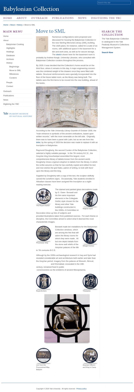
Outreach (39, 18)
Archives (10, 59)
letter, (38, 142)
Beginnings (14, 66)
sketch (59, 54)
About (22, 18)
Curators (13, 78)
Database (10, 55)
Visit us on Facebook (103, 387)
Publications (63, 18)
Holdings (10, 52)
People (9, 82)
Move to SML (15, 70)
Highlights (10, 48)
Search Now (107, 52)
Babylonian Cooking (15, 44)
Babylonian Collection (31, 9)
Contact (9, 86)
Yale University (11, 2)
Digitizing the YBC (106, 18)
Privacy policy (81, 389)
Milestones (14, 74)
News (82, 18)
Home (7, 18)
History (19, 25)
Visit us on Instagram (110, 387)
